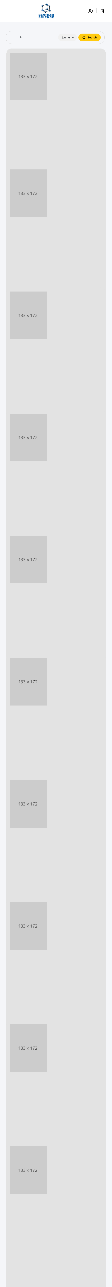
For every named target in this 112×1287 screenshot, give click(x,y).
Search (89, 37)
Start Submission (56, 132)
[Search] (55, 37)
